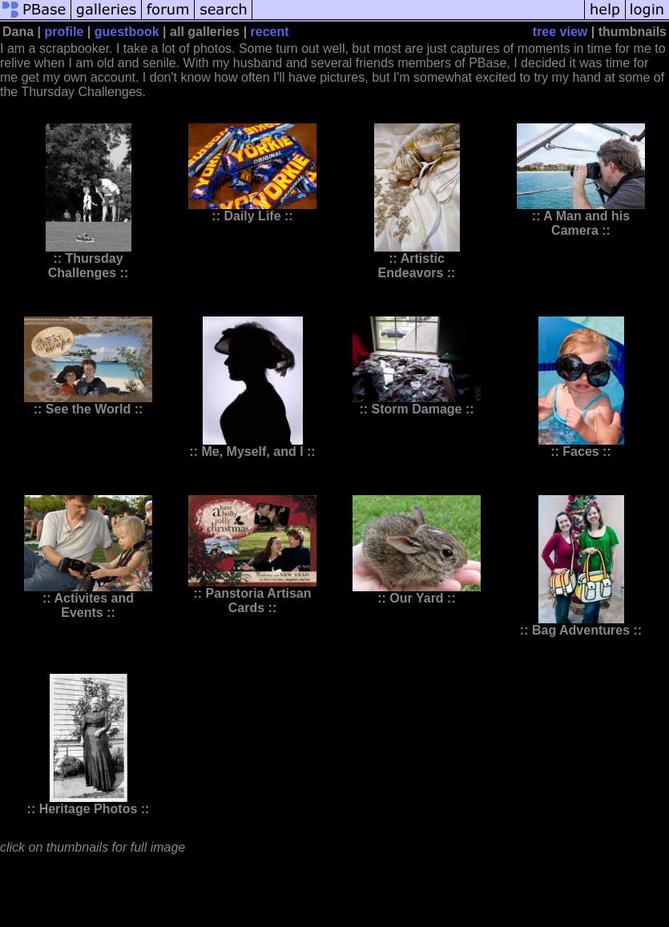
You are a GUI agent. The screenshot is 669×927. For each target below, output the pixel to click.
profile (64, 31)
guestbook (127, 31)
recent (270, 31)
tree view (560, 31)
